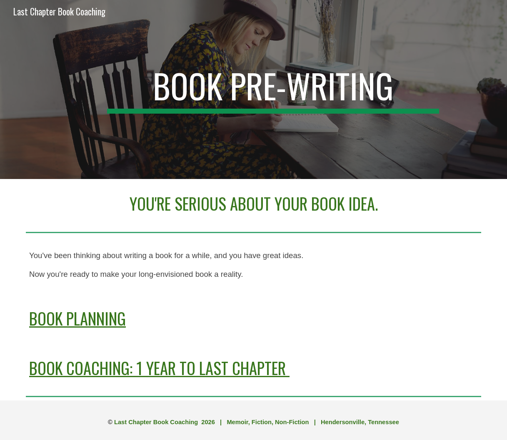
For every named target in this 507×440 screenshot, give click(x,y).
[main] (273, 89)
